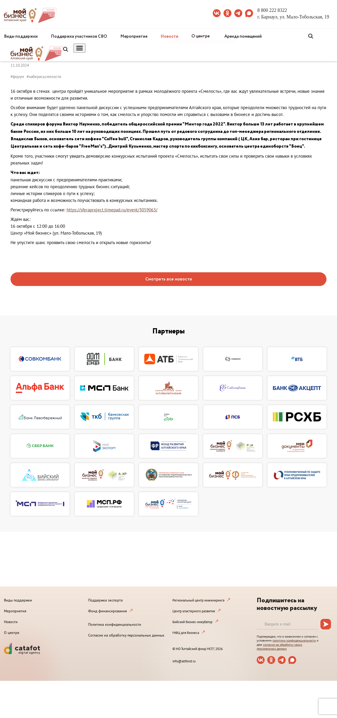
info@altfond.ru (184, 661)
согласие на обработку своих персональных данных (279, 647)
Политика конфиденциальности (114, 624)
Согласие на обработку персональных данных (126, 635)
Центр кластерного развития (193, 611)
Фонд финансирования (107, 611)
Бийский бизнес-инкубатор (192, 622)
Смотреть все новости (168, 279)
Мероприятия (133, 36)
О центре (200, 36)
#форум (17, 76)
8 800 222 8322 (272, 10)
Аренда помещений (243, 36)
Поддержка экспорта (105, 600)
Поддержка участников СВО (79, 36)
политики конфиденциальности (294, 640)
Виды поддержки (21, 36)
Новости (169, 36)
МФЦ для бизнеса (185, 632)
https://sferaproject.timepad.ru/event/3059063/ (112, 210)
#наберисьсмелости (44, 76)
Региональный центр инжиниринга (198, 600)
